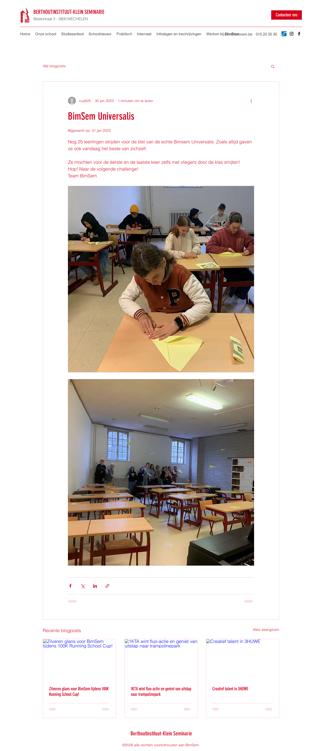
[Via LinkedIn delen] (95, 585)
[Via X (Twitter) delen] (82, 585)
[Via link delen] (107, 585)
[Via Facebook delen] (70, 585)
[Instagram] (291, 33)
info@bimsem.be (238, 34)
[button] (124, 34)
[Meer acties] (251, 101)
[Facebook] (299, 33)
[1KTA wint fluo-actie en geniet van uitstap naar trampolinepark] (161, 659)
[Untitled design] (284, 33)
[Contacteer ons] (286, 15)
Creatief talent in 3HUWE (230, 689)
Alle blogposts (54, 66)
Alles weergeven (266, 629)
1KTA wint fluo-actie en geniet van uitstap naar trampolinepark (161, 691)
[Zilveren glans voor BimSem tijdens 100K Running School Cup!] (79, 659)
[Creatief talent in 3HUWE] (242, 659)
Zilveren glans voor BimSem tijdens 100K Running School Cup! (79, 691)
